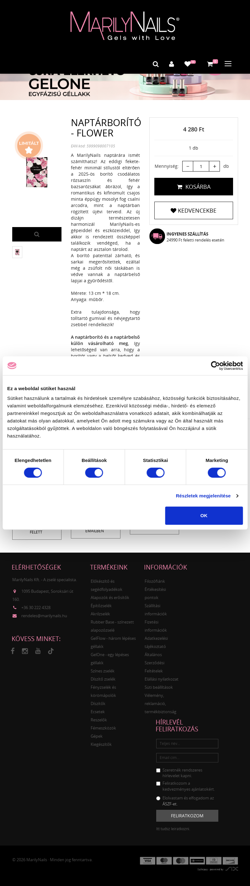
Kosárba (193, 186)
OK (204, 515)
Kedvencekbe (193, 210)
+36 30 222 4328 (36, 607)
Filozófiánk (155, 580)
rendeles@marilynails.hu (44, 615)
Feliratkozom (187, 815)
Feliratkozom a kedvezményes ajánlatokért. (185, 785)
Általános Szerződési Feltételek (154, 662)
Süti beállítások (159, 686)
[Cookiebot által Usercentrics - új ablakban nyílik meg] (215, 365)
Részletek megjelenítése (203, 495)
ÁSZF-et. (170, 803)
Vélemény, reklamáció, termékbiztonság (160, 703)
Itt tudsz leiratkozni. (173, 828)
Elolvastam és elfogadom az (185, 800)
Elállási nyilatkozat (161, 678)
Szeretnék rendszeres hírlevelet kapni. (179, 772)
